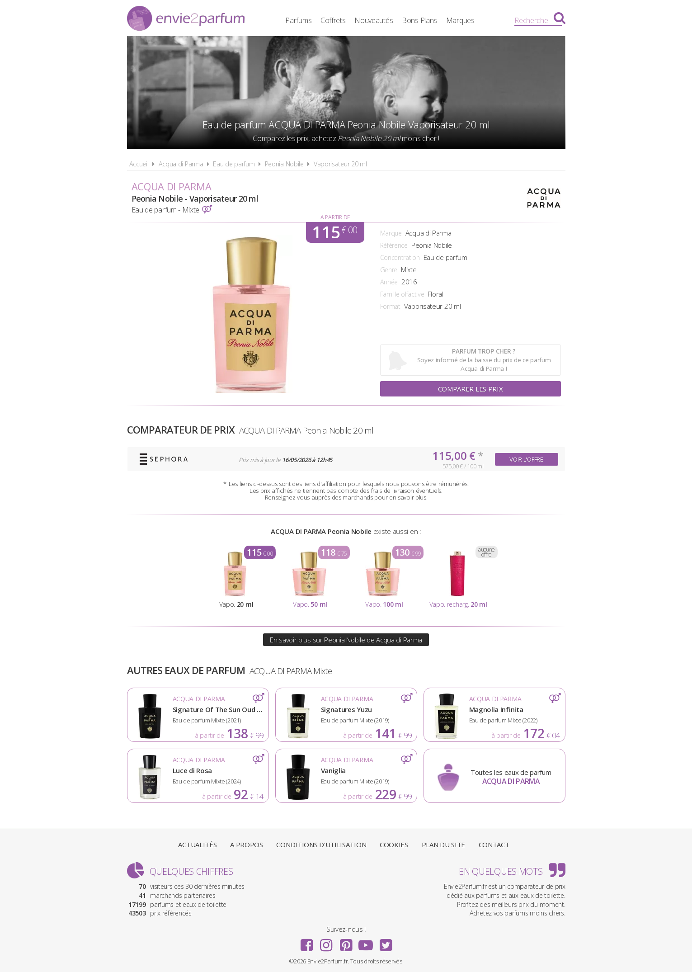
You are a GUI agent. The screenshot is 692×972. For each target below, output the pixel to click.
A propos (246, 844)
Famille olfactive (402, 294)
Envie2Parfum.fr (186, 19)
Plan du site (443, 844)
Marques (460, 20)
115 (334, 232)
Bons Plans (419, 20)
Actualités (197, 844)
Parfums (298, 20)
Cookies (394, 844)
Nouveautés (373, 20)
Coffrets (333, 20)
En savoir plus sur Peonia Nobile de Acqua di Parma (346, 639)
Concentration (400, 257)
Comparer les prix (470, 388)
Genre (389, 269)
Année (389, 282)
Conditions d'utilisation (321, 844)
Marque (391, 233)
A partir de (335, 217)
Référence (394, 245)
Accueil (139, 164)
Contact (494, 844)
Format (390, 306)
